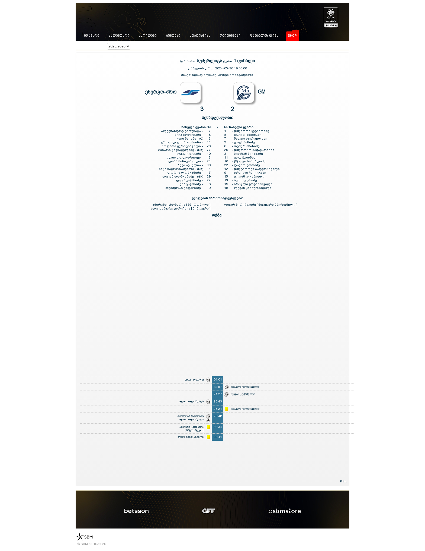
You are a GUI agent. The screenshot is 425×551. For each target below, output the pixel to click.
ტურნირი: (188, 61)
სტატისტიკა (200, 35)
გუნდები (173, 35)
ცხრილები (148, 35)
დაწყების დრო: (201, 68)
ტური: (228, 61)
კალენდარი (119, 35)
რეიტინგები (230, 35)
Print (343, 481)
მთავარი (91, 35)
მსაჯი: (186, 75)
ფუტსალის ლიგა (264, 35)
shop (292, 35)
